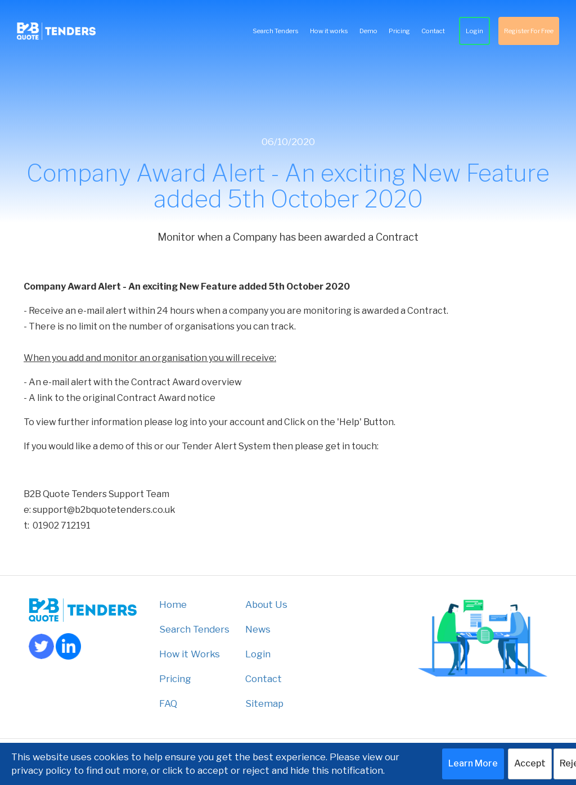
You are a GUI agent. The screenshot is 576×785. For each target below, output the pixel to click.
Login (474, 31)
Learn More (473, 763)
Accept (530, 763)
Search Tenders (276, 31)
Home (173, 604)
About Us (266, 604)
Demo (368, 31)
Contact (433, 31)
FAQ (168, 703)
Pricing (399, 31)
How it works (329, 31)
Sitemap (264, 703)
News (258, 629)
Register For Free (529, 31)
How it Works (189, 654)
